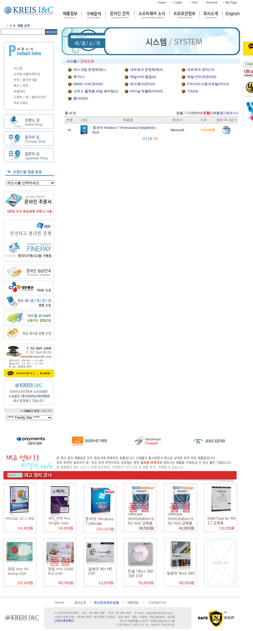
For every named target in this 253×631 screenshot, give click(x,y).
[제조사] (231, 113)
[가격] (198, 113)
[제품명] (218, 113)
